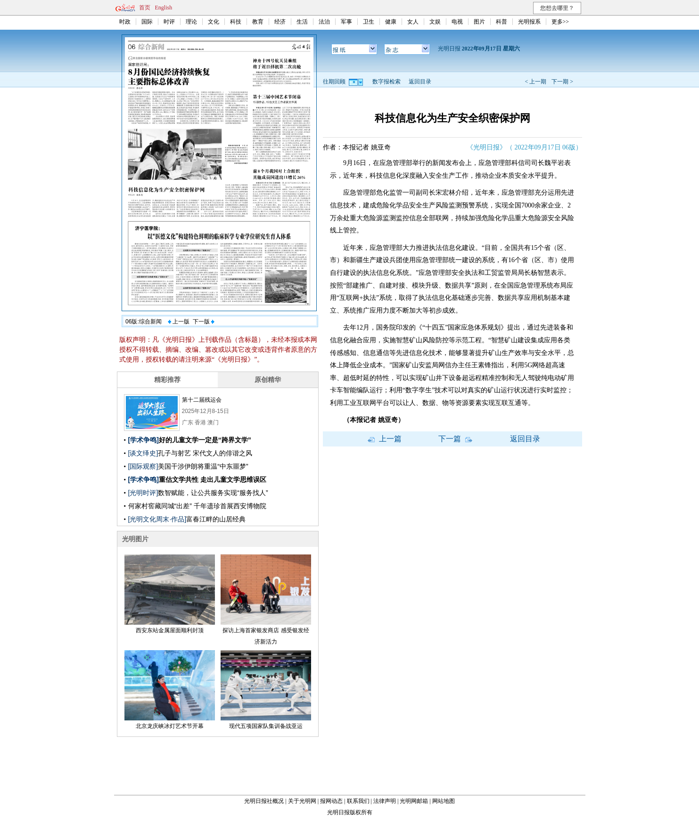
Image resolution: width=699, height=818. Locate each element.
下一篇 (455, 439)
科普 (501, 21)
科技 (235, 21)
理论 (191, 21)
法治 (324, 21)
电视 (457, 21)
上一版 (178, 321)
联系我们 (358, 801)
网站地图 (443, 801)
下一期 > (562, 81)
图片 (479, 21)
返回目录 (420, 81)
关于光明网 (302, 801)
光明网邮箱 (414, 801)
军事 (346, 21)
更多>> (560, 21)
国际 (147, 21)
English (164, 7)
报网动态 (331, 801)
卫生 (368, 21)
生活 (302, 21)
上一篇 (385, 439)
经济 (280, 21)
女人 (413, 21)
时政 (125, 21)
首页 (144, 7)
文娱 (435, 21)
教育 (257, 21)
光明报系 (529, 21)
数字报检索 (386, 81)
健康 (390, 21)
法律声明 (384, 801)
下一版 (203, 321)
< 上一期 (535, 81)
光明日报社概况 (264, 801)
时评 (169, 21)
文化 (213, 21)
